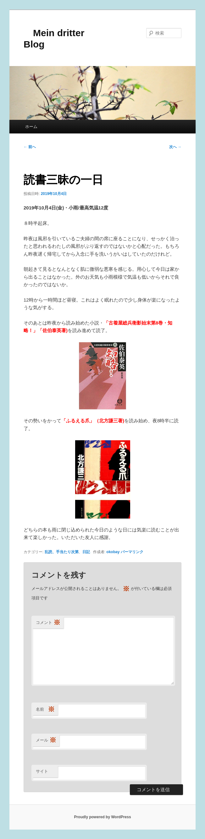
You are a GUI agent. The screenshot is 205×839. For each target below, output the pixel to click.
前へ (30, 147)
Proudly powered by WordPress (102, 817)
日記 (86, 552)
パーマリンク (132, 552)
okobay (112, 552)
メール (46, 740)
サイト (42, 771)
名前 (45, 709)
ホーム (31, 126)
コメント (48, 622)
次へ (175, 147)
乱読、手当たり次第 (62, 552)
